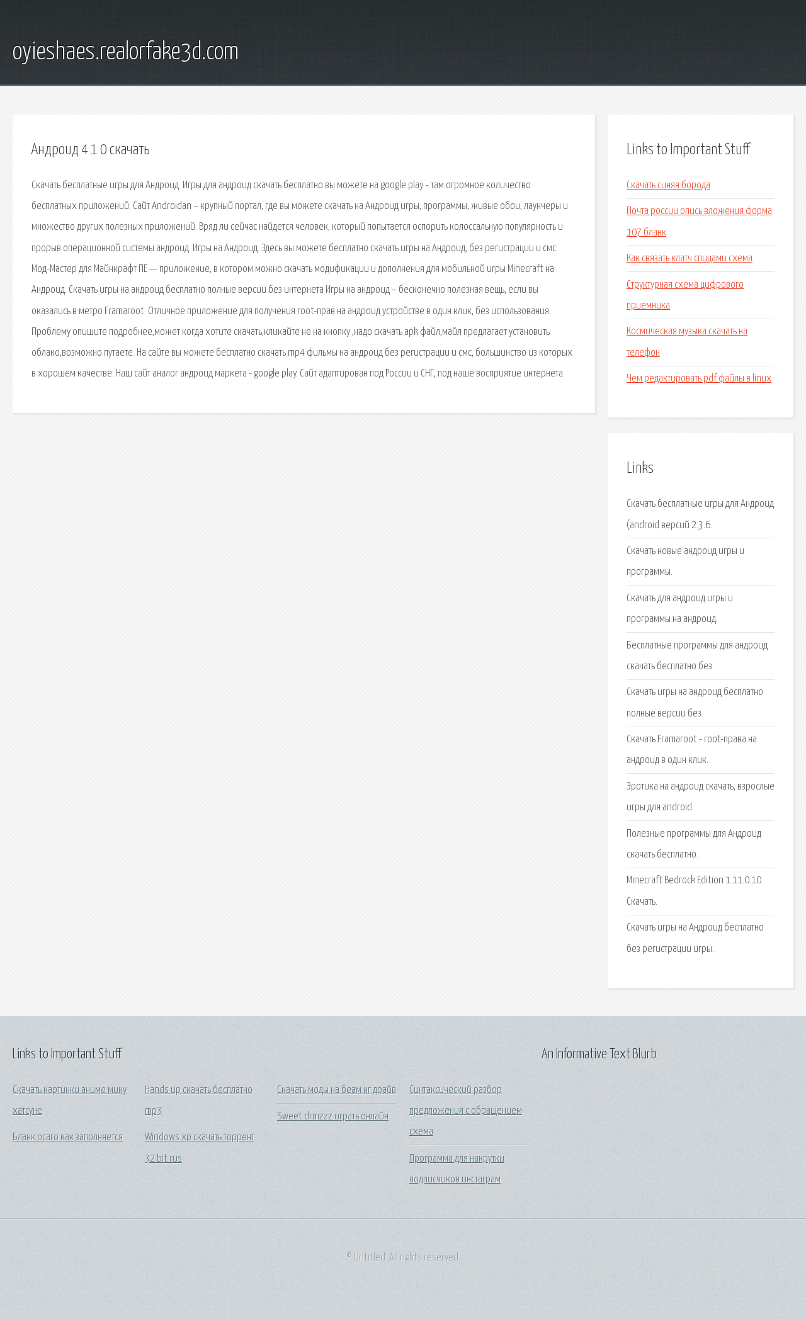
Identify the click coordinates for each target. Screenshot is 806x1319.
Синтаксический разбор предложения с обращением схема (465, 1111)
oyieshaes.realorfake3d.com (126, 52)
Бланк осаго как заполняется (68, 1137)
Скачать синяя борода (668, 185)
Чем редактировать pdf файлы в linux (699, 378)
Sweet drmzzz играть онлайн (333, 1116)
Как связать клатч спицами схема (689, 258)
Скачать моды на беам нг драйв (336, 1090)
